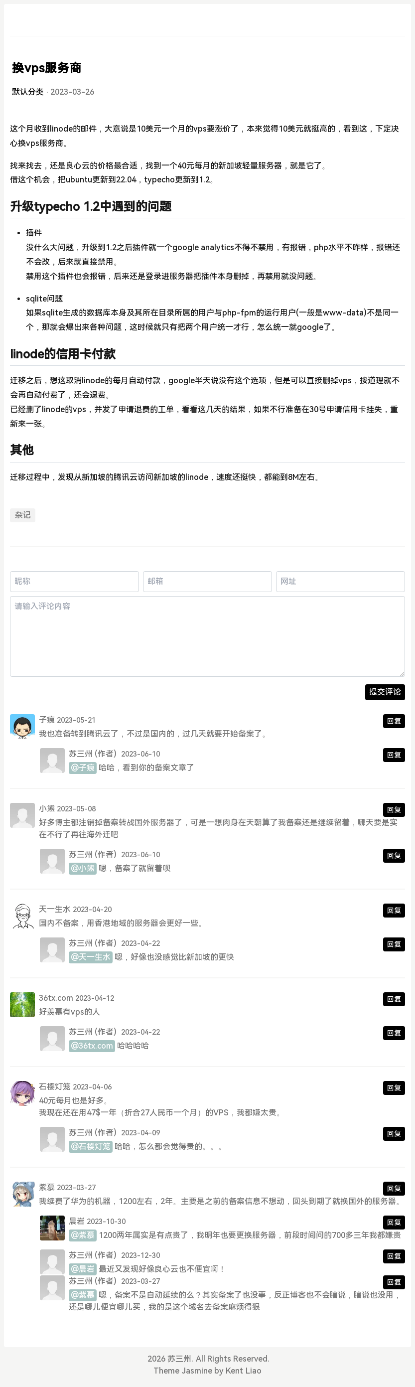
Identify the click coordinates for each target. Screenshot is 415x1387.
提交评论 (385, 692)
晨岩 (77, 1221)
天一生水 (55, 909)
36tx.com (56, 998)
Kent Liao (243, 1371)
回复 (394, 721)
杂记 (23, 515)
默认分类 (28, 92)
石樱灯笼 (55, 1086)
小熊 (47, 808)
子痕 (47, 720)
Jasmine (197, 1371)
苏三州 (81, 754)
